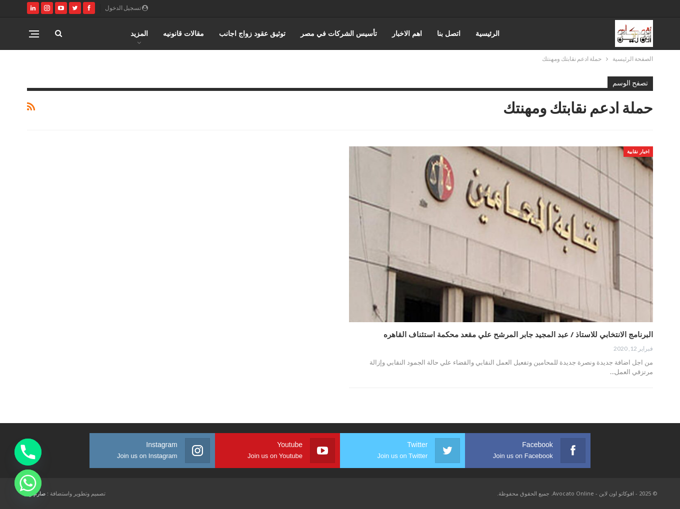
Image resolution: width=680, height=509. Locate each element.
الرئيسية (488, 33)
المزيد (139, 33)
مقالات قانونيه (183, 33)
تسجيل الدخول (126, 7)
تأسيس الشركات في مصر (338, 33)
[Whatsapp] (28, 483)
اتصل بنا (448, 33)
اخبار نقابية (638, 151)
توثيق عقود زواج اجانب (252, 33)
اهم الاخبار (407, 33)
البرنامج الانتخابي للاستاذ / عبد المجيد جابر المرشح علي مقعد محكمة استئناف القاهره (518, 334)
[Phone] (28, 452)
